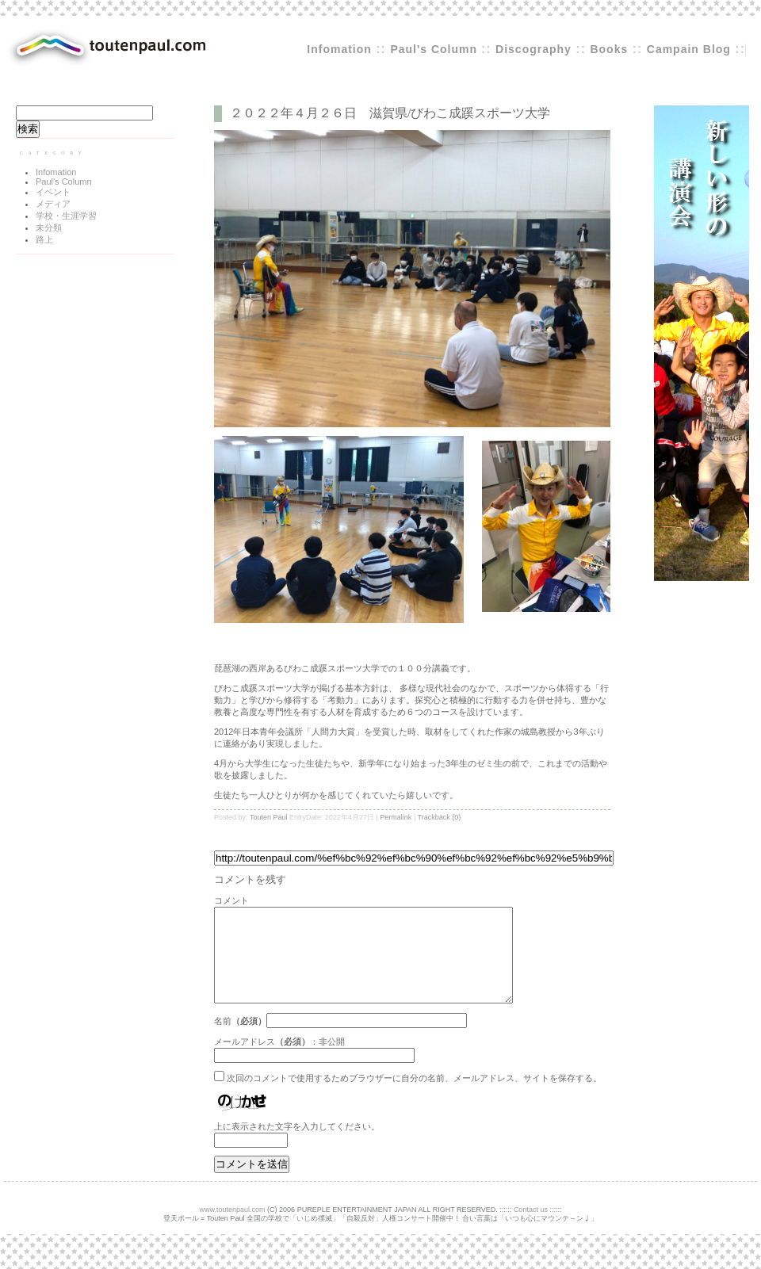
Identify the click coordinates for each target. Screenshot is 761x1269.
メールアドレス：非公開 (279, 1060)
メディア (53, 203)
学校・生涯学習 (66, 215)
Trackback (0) (439, 817)
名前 (222, 1040)
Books (609, 49)
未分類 (49, 227)
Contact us (531, 1229)
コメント (231, 900)
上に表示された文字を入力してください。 (297, 1145)
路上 (44, 239)
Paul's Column (435, 49)
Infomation (339, 49)
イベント (53, 192)
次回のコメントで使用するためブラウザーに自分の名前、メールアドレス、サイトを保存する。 (414, 1097)
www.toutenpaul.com (233, 1229)
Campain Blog (689, 49)
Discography (533, 49)
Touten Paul (269, 817)
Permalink (395, 817)
